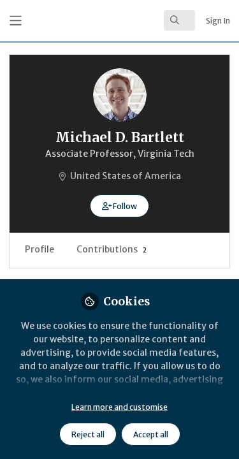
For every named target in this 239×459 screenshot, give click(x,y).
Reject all (88, 434)
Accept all (150, 434)
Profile (39, 249)
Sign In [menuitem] (218, 21)
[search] (179, 20)
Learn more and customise (119, 407)
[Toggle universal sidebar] (15, 20)
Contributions (111, 249)
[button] (119, 205)
